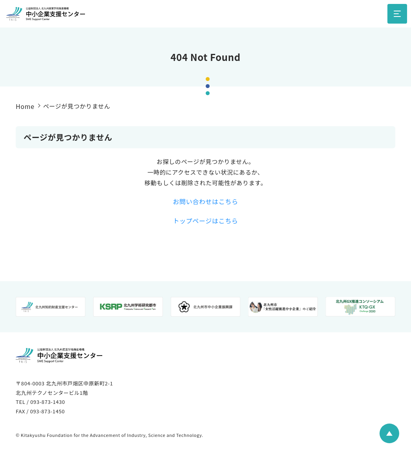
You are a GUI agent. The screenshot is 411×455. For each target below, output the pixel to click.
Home (25, 106)
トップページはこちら (205, 220)
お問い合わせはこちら (205, 201)
